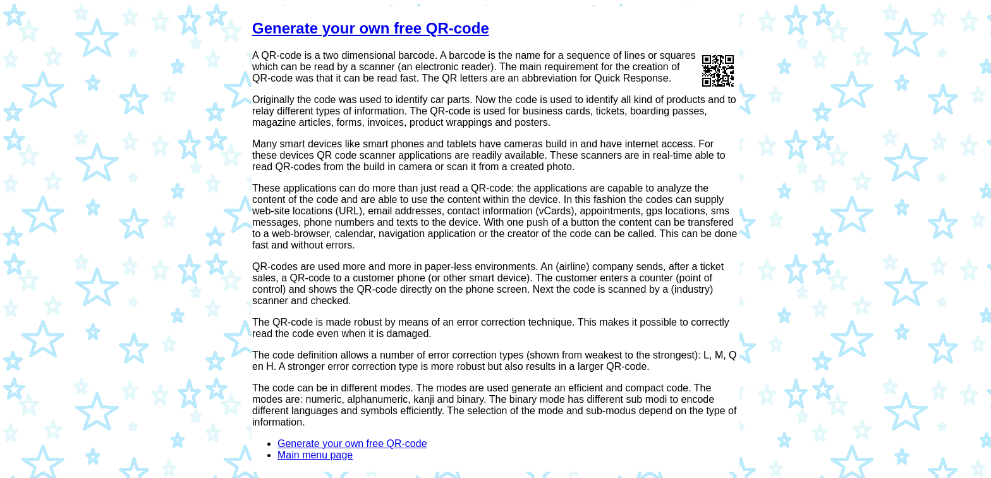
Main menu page (315, 455)
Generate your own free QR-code (370, 28)
